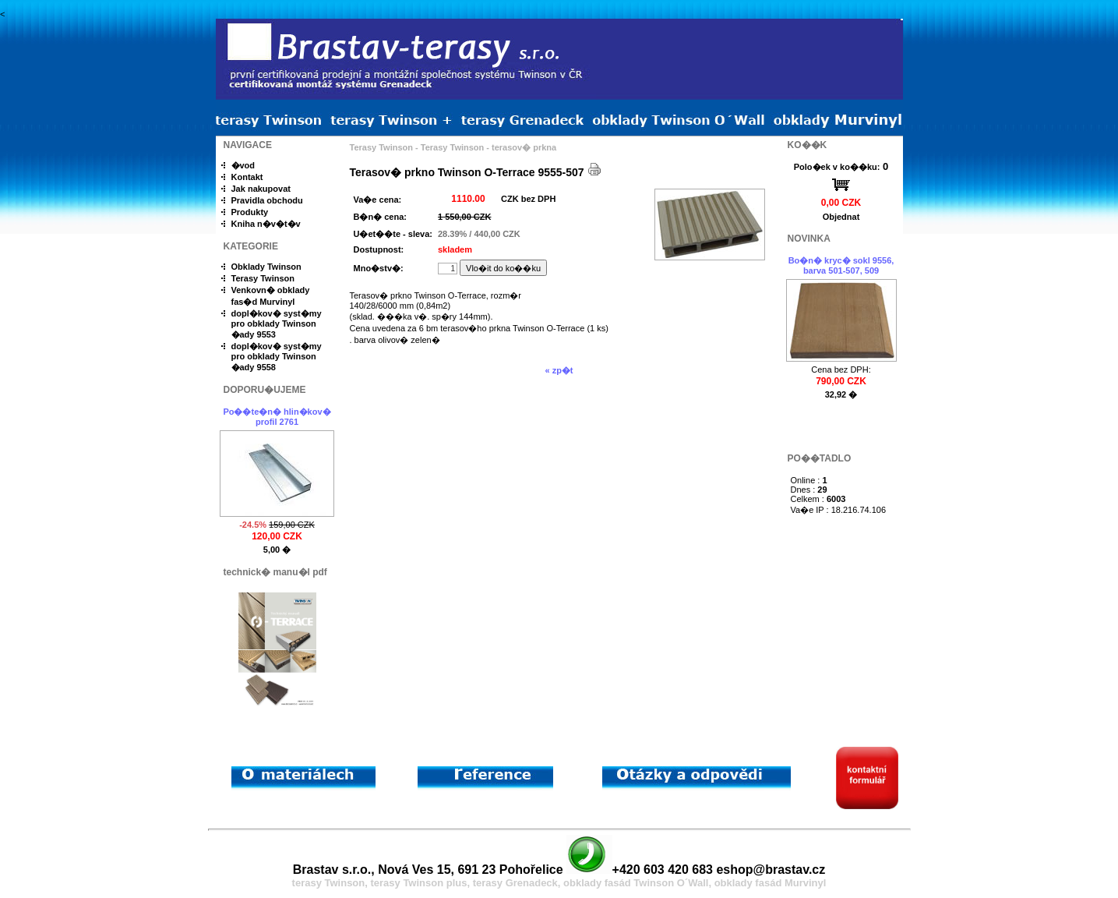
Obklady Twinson (266, 266)
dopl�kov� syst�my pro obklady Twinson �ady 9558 (276, 356)
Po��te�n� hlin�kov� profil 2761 (276, 416)
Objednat (841, 216)
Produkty (250, 212)
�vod (243, 165)
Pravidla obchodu (267, 200)
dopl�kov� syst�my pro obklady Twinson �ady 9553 (276, 324)
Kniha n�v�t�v (266, 223)
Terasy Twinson (263, 278)
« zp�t (559, 370)
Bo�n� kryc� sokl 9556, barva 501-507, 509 (841, 265)
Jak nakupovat (261, 188)
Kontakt (247, 177)
